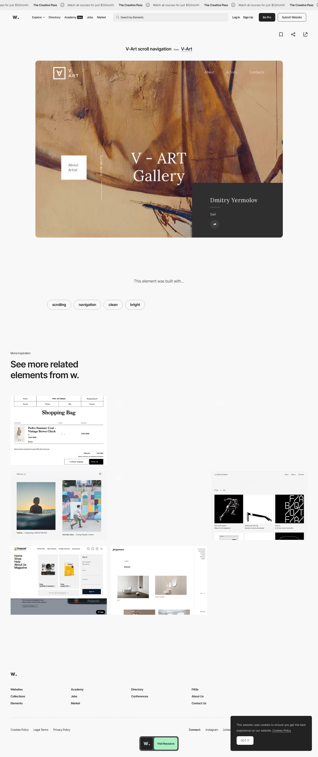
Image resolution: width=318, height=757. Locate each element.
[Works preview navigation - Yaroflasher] (259, 430)
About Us (198, 696)
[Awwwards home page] (147, 743)
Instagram (212, 729)
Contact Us (199, 703)
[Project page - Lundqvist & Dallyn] (259, 505)
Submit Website (292, 17)
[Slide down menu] (59, 580)
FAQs (195, 689)
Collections (18, 696)
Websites (17, 689)
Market (101, 17)
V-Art (186, 49)
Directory (54, 17)
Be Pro (267, 17)
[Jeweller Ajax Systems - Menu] (159, 505)
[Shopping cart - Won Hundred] (59, 430)
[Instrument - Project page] (59, 505)
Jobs (90, 17)
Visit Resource (165, 743)
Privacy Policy (61, 729)
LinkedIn (228, 729)
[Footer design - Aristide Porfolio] (159, 430)
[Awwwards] (16, 17)
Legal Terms (41, 729)
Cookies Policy (20, 729)
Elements (17, 703)
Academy (73, 17)
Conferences (139, 696)
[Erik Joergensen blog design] (159, 580)
